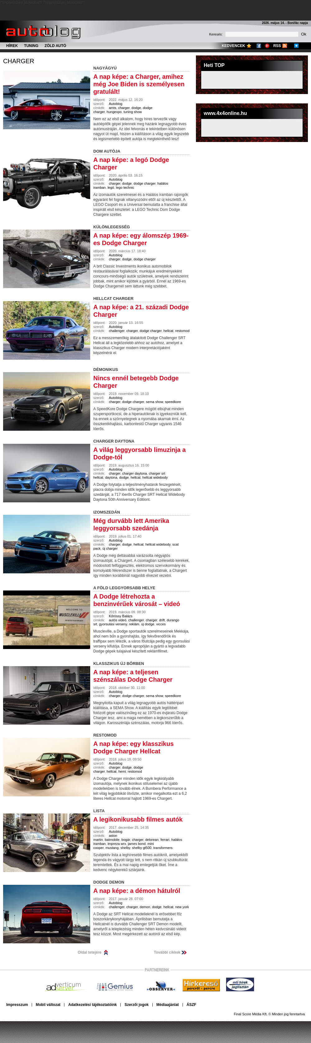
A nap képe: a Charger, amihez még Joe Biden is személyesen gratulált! (138, 84)
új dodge (147, 624)
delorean (152, 840)
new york (182, 907)
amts (112, 108)
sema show (154, 402)
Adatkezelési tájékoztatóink (92, 1005)
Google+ (267, 46)
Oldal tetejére (89, 952)
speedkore (173, 402)
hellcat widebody (155, 477)
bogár (126, 840)
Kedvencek (233, 46)
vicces (161, 624)
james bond (137, 844)
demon (145, 907)
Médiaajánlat (167, 1005)
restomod (182, 331)
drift (162, 620)
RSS (277, 46)
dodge (136, 108)
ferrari (164, 840)
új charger (110, 548)
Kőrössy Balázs (120, 616)
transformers (163, 848)
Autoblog (115, 104)
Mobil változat (48, 1005)
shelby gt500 (141, 848)
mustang (111, 848)
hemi (122, 771)
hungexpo (114, 112)
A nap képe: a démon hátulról (136, 890)
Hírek (12, 46)
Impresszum (17, 1005)
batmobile (112, 840)
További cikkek (167, 952)
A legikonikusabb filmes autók (138, 819)
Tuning (31, 46)
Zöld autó (55, 46)
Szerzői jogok (136, 1005)
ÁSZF (191, 1005)
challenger (116, 331)
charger (18, 61)
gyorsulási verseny (113, 624)
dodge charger (145, 183)
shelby (125, 848)
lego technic (125, 187)
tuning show (132, 112)
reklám (134, 624)
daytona (111, 477)
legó (111, 187)
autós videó (117, 620)
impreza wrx (117, 844)
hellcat (169, 331)
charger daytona (134, 473)
